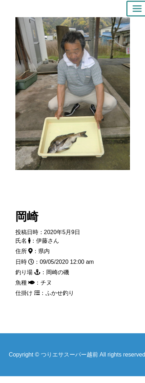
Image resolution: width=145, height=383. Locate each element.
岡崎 (26, 216)
